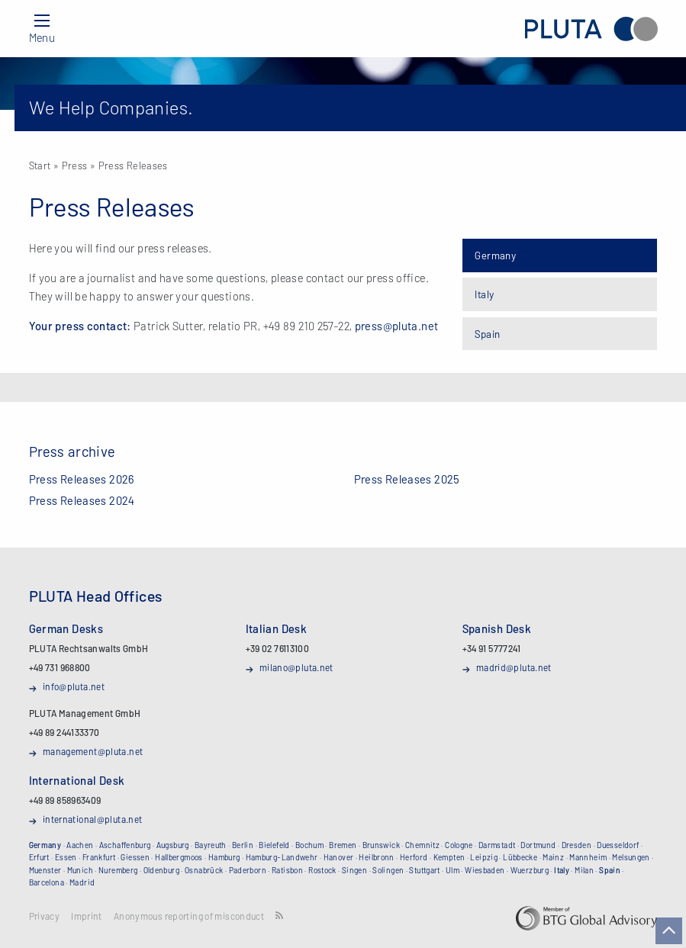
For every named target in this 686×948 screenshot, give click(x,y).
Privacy (44, 916)
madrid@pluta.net (514, 667)
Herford (414, 857)
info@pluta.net (74, 686)
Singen (354, 870)
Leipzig (484, 857)
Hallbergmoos (179, 857)
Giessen (135, 857)
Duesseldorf (618, 845)
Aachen (79, 845)
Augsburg (172, 845)
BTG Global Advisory (586, 918)
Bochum (309, 845)
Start (40, 165)
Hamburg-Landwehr (282, 857)
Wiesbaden (484, 870)
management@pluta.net (93, 751)
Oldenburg (161, 870)
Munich (80, 870)
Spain (487, 333)
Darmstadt (496, 845)
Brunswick (381, 845)
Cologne (459, 845)
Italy (484, 294)
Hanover (339, 857)
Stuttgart (424, 870)
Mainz (553, 857)
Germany (495, 255)
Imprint (86, 916)
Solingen (388, 870)
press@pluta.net (397, 326)
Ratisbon (287, 870)
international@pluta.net (93, 819)
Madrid (82, 882)
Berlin (242, 845)
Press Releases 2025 (407, 479)
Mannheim (588, 857)
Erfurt (39, 857)
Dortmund (538, 845)
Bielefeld (274, 845)
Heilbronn (376, 857)
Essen (66, 857)
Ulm (452, 870)
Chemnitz (422, 845)
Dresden (577, 845)
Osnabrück (204, 870)
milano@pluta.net (296, 667)
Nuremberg (117, 870)
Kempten (449, 857)
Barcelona (46, 882)
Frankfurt (98, 857)
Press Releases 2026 (81, 479)
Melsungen (630, 857)
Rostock (322, 870)
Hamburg (224, 857)
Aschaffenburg (125, 845)
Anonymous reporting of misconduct (189, 916)
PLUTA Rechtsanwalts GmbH (591, 28)
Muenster (45, 870)
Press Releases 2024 (82, 500)
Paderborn (247, 870)
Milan (584, 870)
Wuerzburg (529, 870)
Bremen (342, 845)
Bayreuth (211, 845)
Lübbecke (520, 857)
